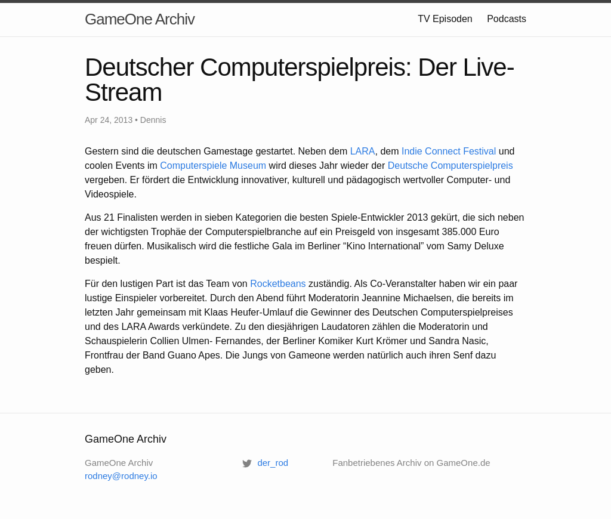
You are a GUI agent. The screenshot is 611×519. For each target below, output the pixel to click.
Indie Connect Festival (449, 151)
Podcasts (506, 19)
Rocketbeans (278, 284)
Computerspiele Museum (213, 165)
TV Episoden (445, 19)
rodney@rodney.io (121, 476)
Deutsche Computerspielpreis (450, 165)
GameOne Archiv (140, 19)
